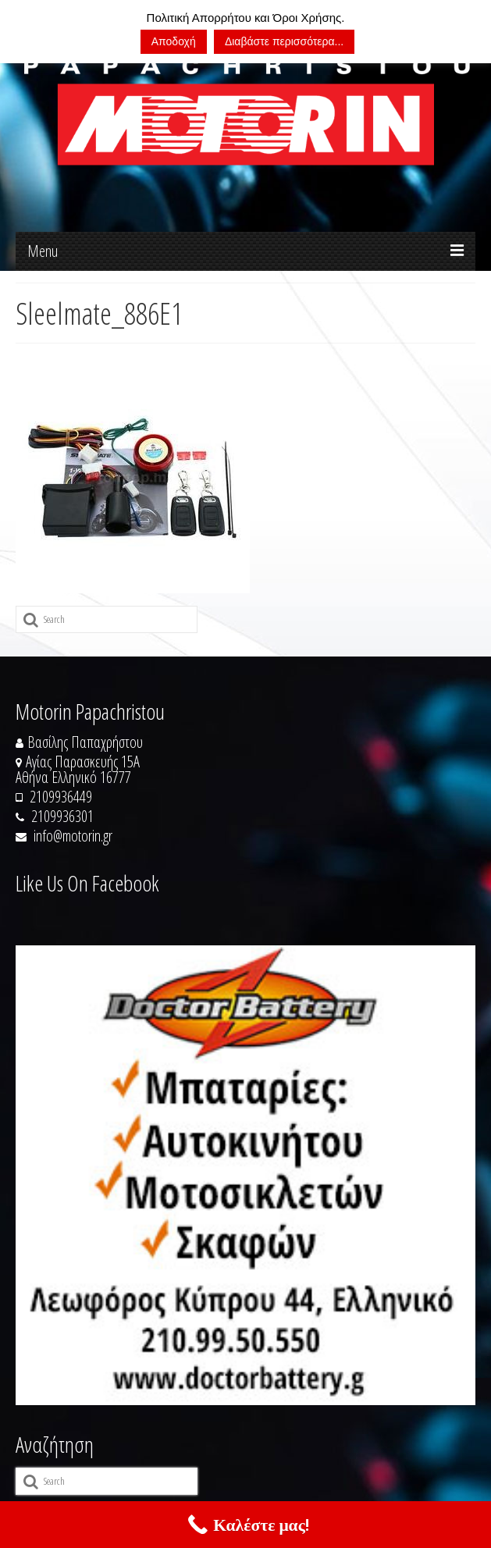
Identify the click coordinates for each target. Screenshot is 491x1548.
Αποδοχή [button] (173, 41)
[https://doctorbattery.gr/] (245, 1175)
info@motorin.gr (64, 835)
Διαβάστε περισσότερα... (284, 41)
